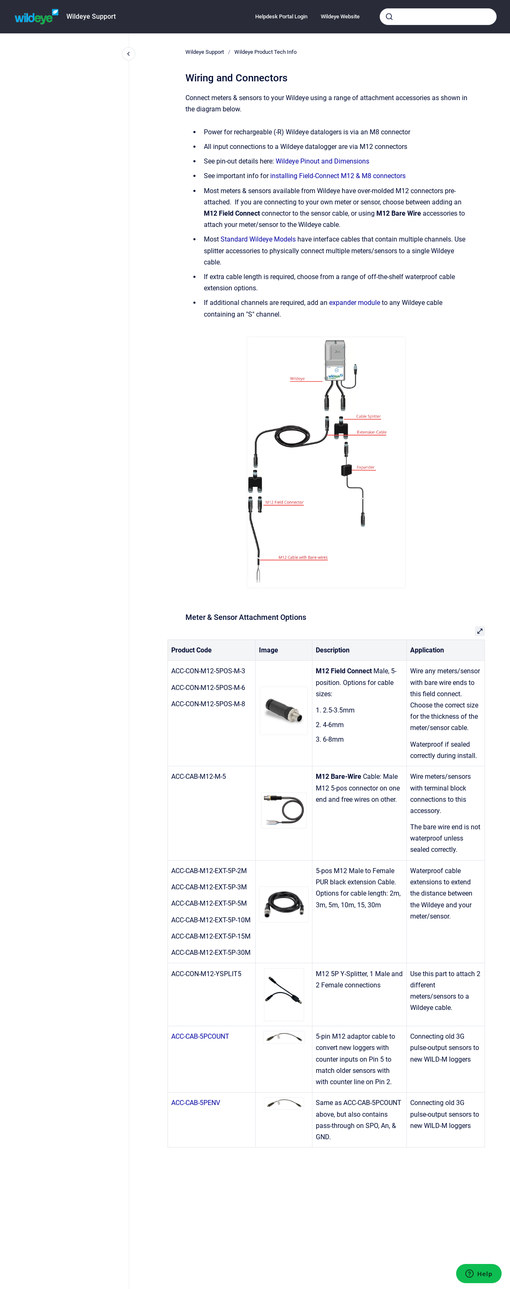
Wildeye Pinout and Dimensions (322, 161)
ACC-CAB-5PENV (195, 1103)
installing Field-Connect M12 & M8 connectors (338, 176)
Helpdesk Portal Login (281, 16)
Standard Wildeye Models (258, 239)
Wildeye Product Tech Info (265, 52)
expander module (354, 303)
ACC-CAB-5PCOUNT (200, 1036)
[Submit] (389, 16)
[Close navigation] (128, 53)
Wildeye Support (91, 16)
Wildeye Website (340, 16)
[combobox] (438, 17)
